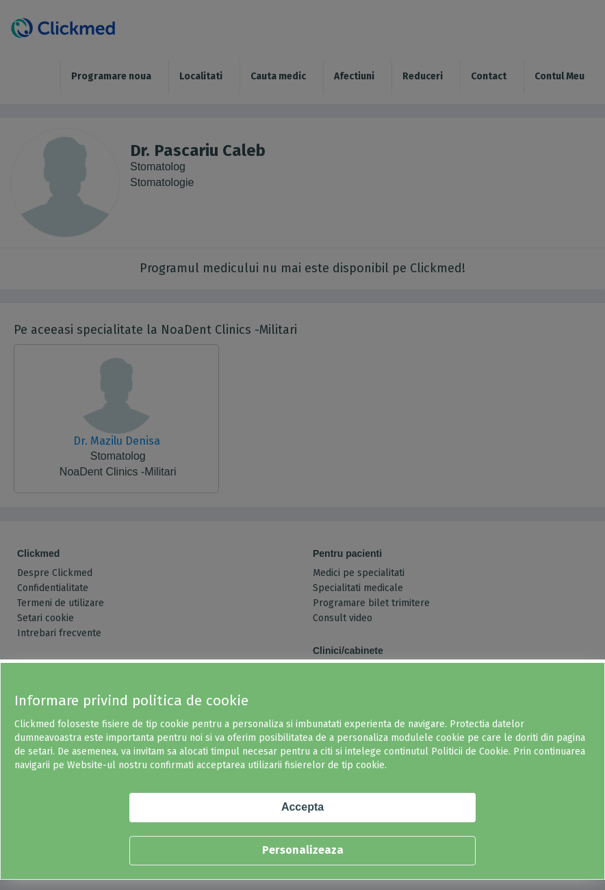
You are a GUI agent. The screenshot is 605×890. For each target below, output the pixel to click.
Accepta (302, 807)
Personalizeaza (303, 849)
